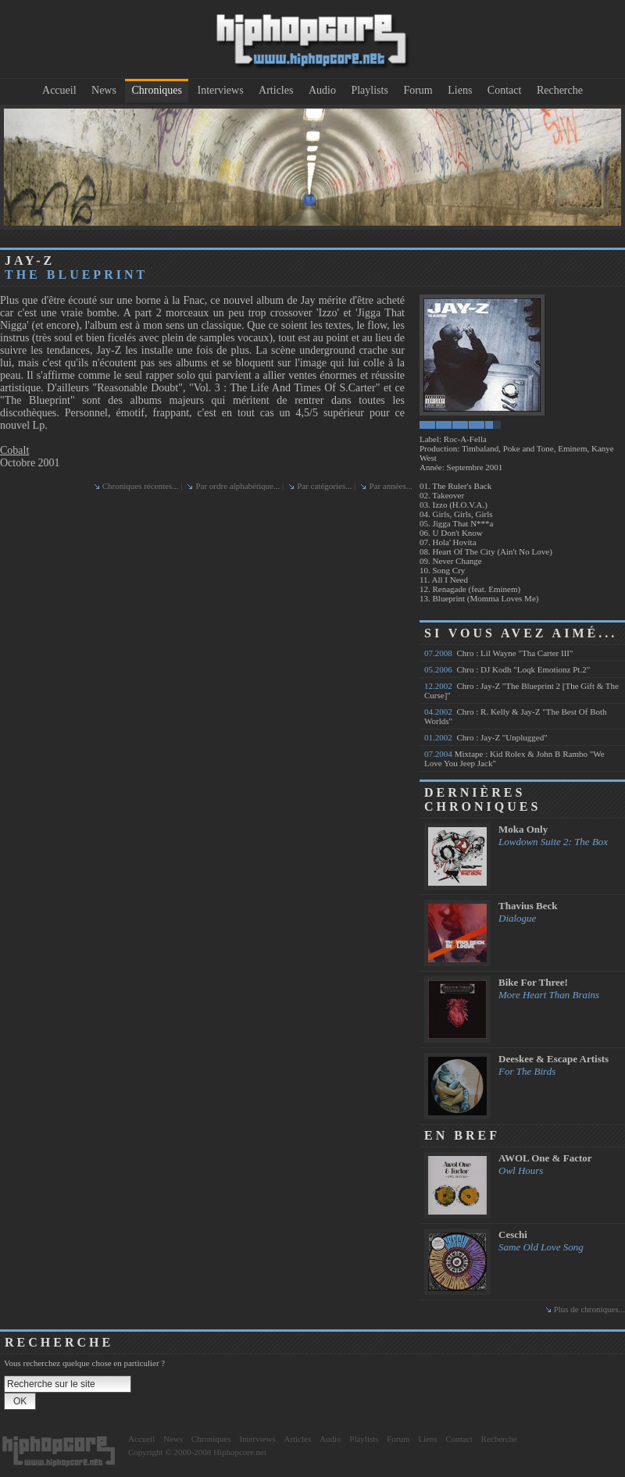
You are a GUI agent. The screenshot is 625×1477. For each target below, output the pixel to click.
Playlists (369, 90)
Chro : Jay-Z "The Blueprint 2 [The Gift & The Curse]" (521, 690)
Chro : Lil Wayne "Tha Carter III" (498, 653)
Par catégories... (324, 486)
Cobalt (14, 450)
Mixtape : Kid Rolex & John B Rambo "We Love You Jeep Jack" (514, 758)
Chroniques (156, 90)
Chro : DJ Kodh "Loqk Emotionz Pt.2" (507, 669)
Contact (505, 90)
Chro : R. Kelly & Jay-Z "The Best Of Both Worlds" (515, 716)
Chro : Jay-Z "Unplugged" (486, 737)
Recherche (560, 90)
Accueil (59, 90)
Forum (417, 90)
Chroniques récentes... (140, 486)
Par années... (390, 486)
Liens (460, 90)
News (103, 90)
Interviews (221, 90)
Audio (322, 90)
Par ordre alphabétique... (237, 486)
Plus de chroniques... (589, 1309)
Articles (276, 90)
